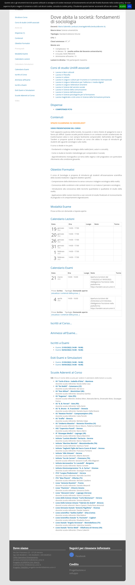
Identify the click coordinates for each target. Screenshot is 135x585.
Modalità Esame (21, 54)
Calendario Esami (22, 69)
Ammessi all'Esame (22, 80)
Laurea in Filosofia (63, 75)
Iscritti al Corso (21, 74)
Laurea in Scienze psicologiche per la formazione (75, 94)
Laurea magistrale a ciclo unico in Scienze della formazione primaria (83, 97)
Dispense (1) (20, 33)
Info (129, 6)
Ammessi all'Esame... (64, 333)
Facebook (77, 555)
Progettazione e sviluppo (77, 572)
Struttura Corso (21, 17)
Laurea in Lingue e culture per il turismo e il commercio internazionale (84, 80)
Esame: (69, 347)
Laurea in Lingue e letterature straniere (71, 84)
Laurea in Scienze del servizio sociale (70, 87)
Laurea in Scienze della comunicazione (71, 89)
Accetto (123, 6)
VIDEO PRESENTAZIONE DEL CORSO (65, 128)
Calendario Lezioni (22, 59)
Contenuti (19, 38)
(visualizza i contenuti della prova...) (65, 293)
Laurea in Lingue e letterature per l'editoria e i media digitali (80, 82)
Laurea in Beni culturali (65, 72)
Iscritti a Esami (21, 85)
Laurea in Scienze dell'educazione (69, 92)
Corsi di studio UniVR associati (27, 22)
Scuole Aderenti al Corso (25, 95)
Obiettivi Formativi (22, 43)
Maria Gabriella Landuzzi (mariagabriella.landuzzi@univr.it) (81, 26)
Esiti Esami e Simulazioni (25, 90)
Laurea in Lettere (62, 77)
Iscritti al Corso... (61, 323)
